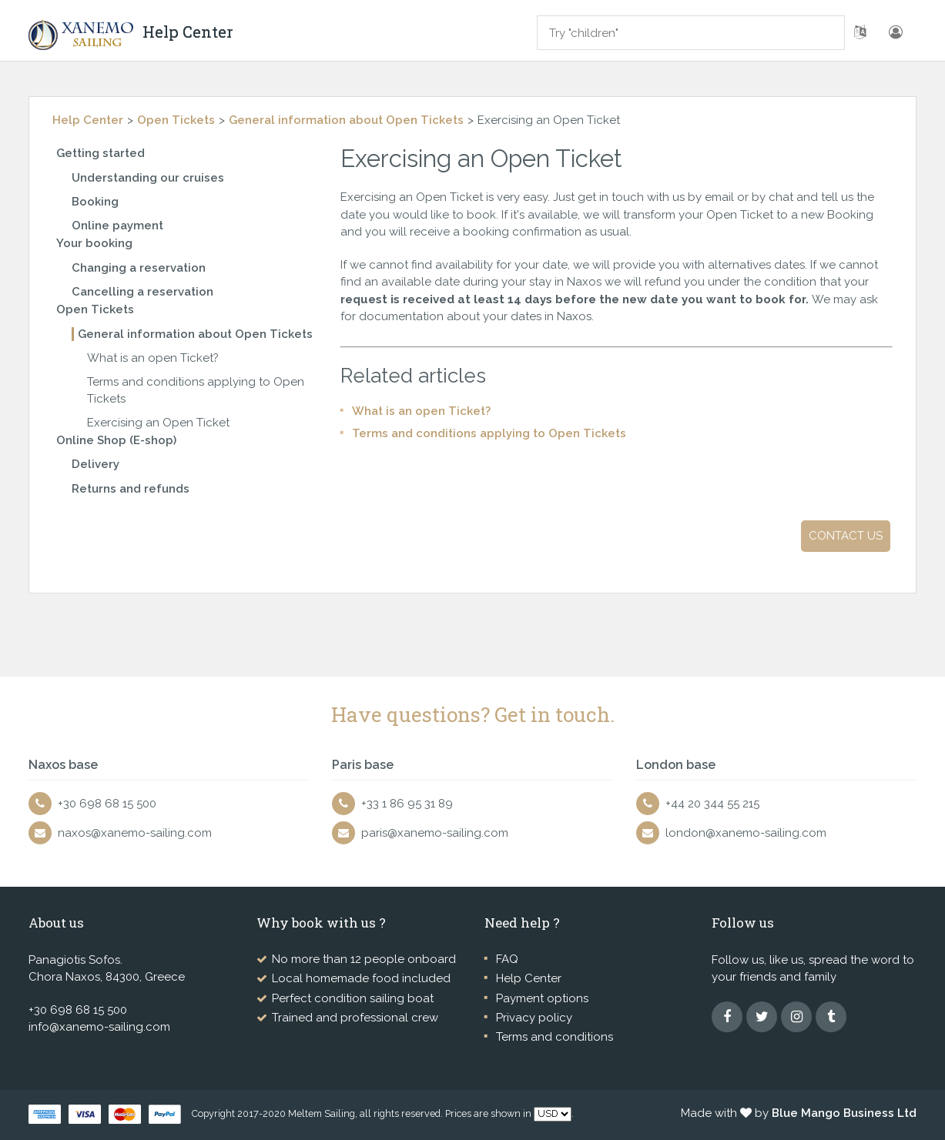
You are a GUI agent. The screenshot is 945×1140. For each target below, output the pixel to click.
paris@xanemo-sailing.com (434, 833)
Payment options (542, 998)
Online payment (117, 225)
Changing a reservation (139, 268)
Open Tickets (176, 120)
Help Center (87, 120)
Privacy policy (534, 1018)
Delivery (95, 464)
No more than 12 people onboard (364, 959)
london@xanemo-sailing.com (745, 833)
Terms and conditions (554, 1037)
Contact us (846, 536)
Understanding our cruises (148, 178)
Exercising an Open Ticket (158, 423)
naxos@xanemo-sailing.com (135, 833)
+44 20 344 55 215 (712, 804)
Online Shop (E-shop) (116, 440)
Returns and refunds (130, 489)
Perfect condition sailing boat (353, 998)
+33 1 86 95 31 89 (407, 804)
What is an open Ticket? (153, 358)
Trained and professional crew (355, 1018)
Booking (95, 202)
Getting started (100, 153)
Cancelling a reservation (142, 292)
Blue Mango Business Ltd (844, 1113)
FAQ (507, 959)
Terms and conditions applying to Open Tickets (489, 433)
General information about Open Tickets (346, 120)
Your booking (94, 243)
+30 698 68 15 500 (107, 804)
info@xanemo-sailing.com (99, 1027)
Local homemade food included (361, 978)
